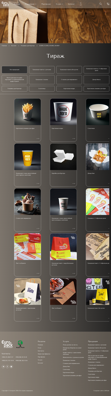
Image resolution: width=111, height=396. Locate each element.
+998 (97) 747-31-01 (8, 361)
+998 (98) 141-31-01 (21, 357)
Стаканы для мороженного (71, 363)
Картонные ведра (69, 89)
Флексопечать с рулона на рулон (73, 357)
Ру (81, 3)
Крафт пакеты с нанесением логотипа (72, 354)
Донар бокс (66, 366)
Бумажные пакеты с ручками (42, 70)
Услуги (59, 4)
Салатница (41, 89)
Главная (18, 4)
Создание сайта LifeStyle (101, 391)
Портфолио (47, 4)
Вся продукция (14, 70)
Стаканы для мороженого (69, 80)
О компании (30, 4)
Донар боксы (96, 80)
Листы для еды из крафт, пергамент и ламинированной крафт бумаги (14, 80)
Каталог (72, 4)
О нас (39, 348)
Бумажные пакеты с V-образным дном (96, 70)
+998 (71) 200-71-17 (7, 357)
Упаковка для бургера (14, 89)
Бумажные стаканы (42, 80)
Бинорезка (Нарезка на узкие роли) (72, 349)
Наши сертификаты (44, 354)
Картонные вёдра (68, 373)
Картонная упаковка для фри (96, 89)
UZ (81, 5)
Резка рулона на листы (70, 345)
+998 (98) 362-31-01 (21, 361)
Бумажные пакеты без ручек (69, 70)
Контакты (41, 351)
